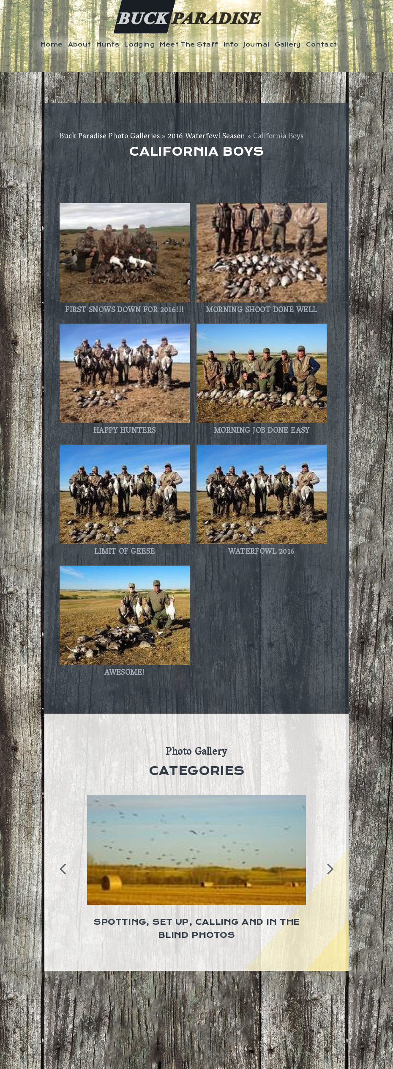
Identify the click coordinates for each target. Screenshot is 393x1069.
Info (231, 44)
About (79, 44)
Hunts (107, 44)
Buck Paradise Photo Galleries (110, 137)
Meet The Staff (189, 44)
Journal (256, 44)
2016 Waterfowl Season (206, 137)
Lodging (139, 44)
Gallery (288, 44)
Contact (321, 44)
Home (52, 44)
